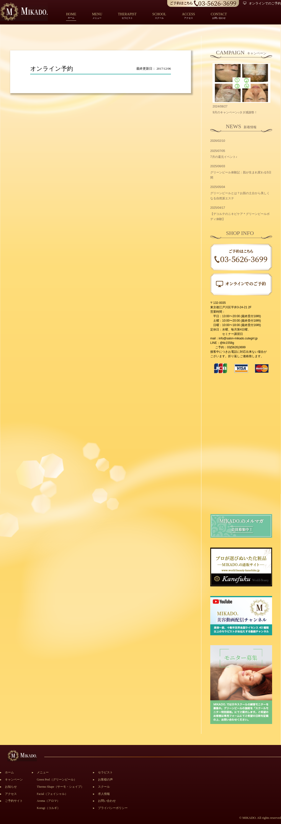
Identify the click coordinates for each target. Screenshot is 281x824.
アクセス (11, 794)
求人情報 (104, 794)
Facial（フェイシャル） (52, 794)
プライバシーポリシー (113, 808)
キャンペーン (14, 779)
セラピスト (105, 772)
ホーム (71, 16)
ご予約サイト (14, 801)
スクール (104, 786)
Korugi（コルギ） (48, 808)
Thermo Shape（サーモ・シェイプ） (60, 786)
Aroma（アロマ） (48, 801)
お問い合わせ (107, 801)
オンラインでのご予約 (262, 3)
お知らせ (11, 786)
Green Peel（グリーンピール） (57, 779)
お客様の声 (105, 779)
